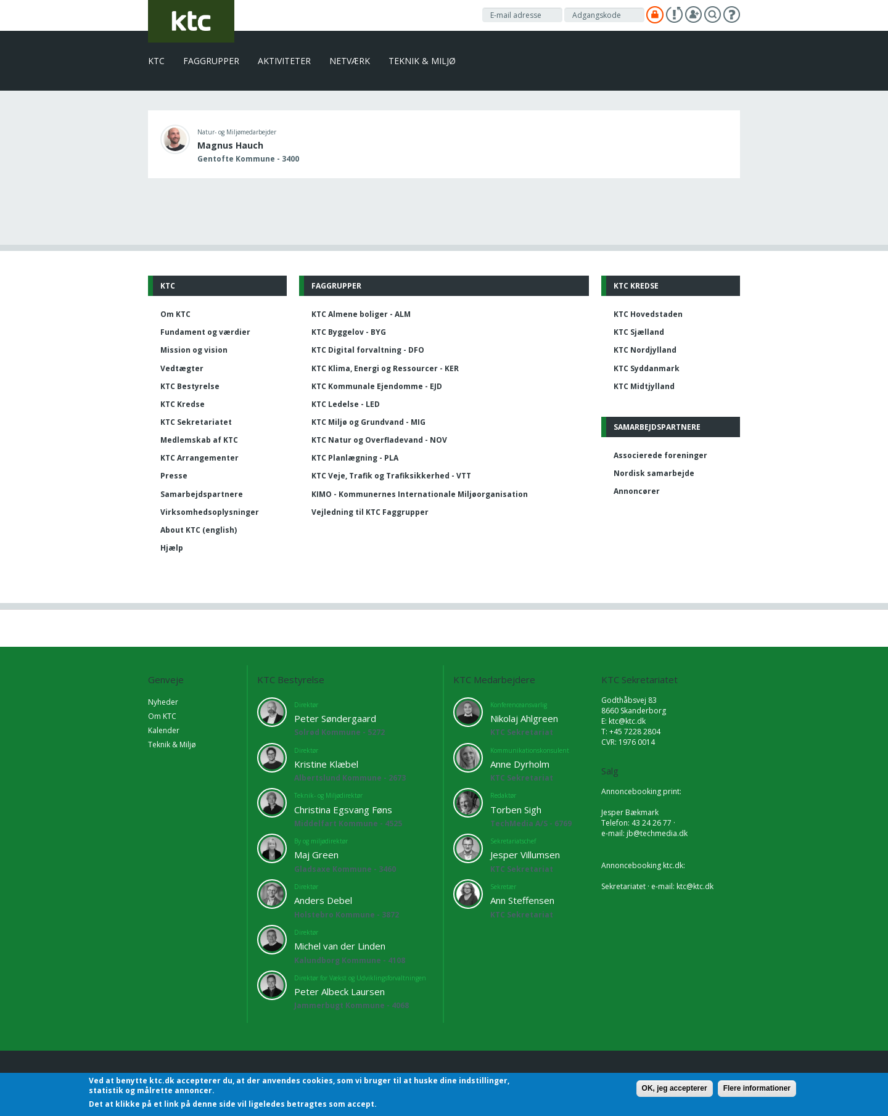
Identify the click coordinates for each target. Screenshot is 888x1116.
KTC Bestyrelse (190, 386)
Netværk (349, 61)
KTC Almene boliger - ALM (361, 314)
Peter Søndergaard (335, 718)
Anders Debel (323, 900)
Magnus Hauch (230, 145)
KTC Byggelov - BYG (348, 332)
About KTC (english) (198, 530)
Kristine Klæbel (326, 764)
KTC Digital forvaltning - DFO (367, 350)
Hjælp (171, 548)
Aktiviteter (284, 61)
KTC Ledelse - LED (345, 404)
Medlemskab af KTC (199, 440)
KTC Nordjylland (645, 350)
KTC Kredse (182, 404)
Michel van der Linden (339, 946)
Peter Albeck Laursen (339, 991)
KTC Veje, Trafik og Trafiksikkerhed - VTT (391, 475)
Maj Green (316, 854)
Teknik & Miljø (422, 61)
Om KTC (175, 314)
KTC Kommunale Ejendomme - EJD (376, 386)
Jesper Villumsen (525, 854)
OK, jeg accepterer (674, 1088)
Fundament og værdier (205, 332)
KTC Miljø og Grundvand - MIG (368, 422)
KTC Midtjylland (644, 386)
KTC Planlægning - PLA (354, 458)
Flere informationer (757, 1088)
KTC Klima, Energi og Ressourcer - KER (385, 368)
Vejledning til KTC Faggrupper (370, 512)
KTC (156, 61)
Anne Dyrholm (519, 764)
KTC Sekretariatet (196, 422)
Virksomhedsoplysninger (209, 512)
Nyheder (163, 702)
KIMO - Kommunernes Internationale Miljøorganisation (419, 494)
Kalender (163, 730)
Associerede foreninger (660, 455)
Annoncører (637, 491)
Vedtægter (182, 368)
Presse (173, 475)
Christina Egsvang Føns (343, 809)
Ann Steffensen (522, 900)
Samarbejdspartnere (201, 494)
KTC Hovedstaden (648, 314)
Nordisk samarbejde (654, 473)
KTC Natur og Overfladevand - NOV (379, 440)
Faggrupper (211, 61)
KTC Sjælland (639, 332)
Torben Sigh (515, 809)
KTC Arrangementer (199, 458)
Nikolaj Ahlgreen (524, 718)
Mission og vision (194, 350)
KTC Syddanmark (647, 368)
